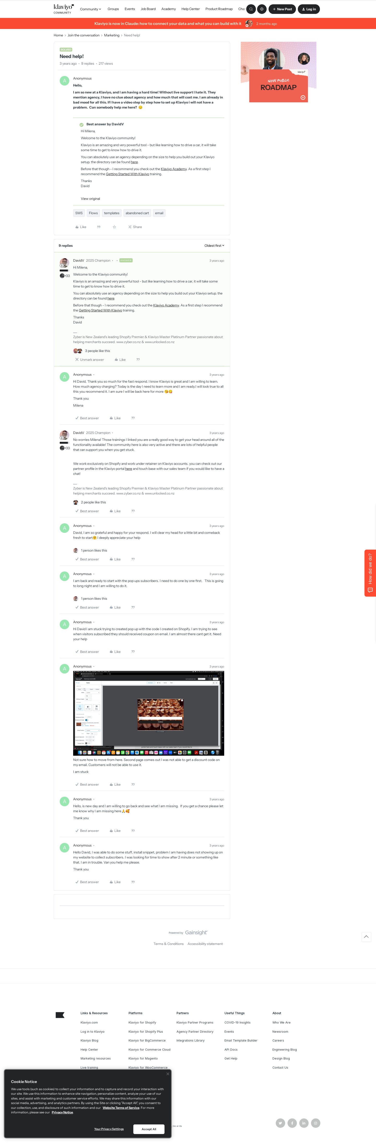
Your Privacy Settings (109, 1129)
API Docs (231, 1049)
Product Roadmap (219, 9)
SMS (79, 213)
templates (111, 213)
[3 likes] (91, 350)
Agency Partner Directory (194, 1031)
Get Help (230, 1058)
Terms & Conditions (168, 944)
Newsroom (280, 1031)
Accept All (149, 1129)
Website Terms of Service (121, 1108)
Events (130, 9)
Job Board (148, 9)
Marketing (111, 35)
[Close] (167, 1073)
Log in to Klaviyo (93, 1031)
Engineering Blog (284, 1049)
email (159, 213)
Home (58, 35)
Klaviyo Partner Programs (194, 1022)
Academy (168, 9)
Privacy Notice (62, 1112)
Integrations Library (190, 1040)
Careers (278, 1040)
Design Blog (281, 1058)
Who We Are (281, 1022)
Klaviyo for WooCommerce (148, 1067)
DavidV (78, 260)
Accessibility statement (205, 944)
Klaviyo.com (89, 1022)
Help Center (191, 9)
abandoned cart (137, 213)
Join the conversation (84, 35)
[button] (282, 9)
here (134, 162)
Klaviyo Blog (89, 1040)
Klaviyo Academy (174, 169)
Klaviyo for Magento (143, 1058)
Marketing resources (96, 1058)
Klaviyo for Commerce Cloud (149, 1049)
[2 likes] (89, 502)
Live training (89, 1067)
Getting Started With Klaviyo (127, 174)
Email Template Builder (241, 1040)
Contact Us (280, 1067)
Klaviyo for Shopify (142, 1022)
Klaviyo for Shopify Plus (146, 1031)
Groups (113, 9)
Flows (93, 213)
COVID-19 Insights (237, 1022)
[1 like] (90, 550)
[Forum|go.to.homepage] (64, 9)
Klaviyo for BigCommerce (147, 1040)
